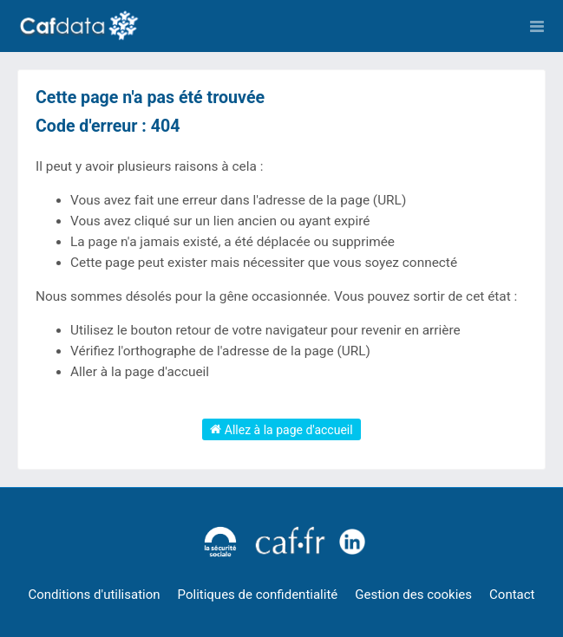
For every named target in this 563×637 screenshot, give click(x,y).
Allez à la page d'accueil (281, 429)
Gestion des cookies (413, 594)
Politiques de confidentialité (258, 594)
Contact (511, 594)
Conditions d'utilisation (94, 594)
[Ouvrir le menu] (537, 26)
